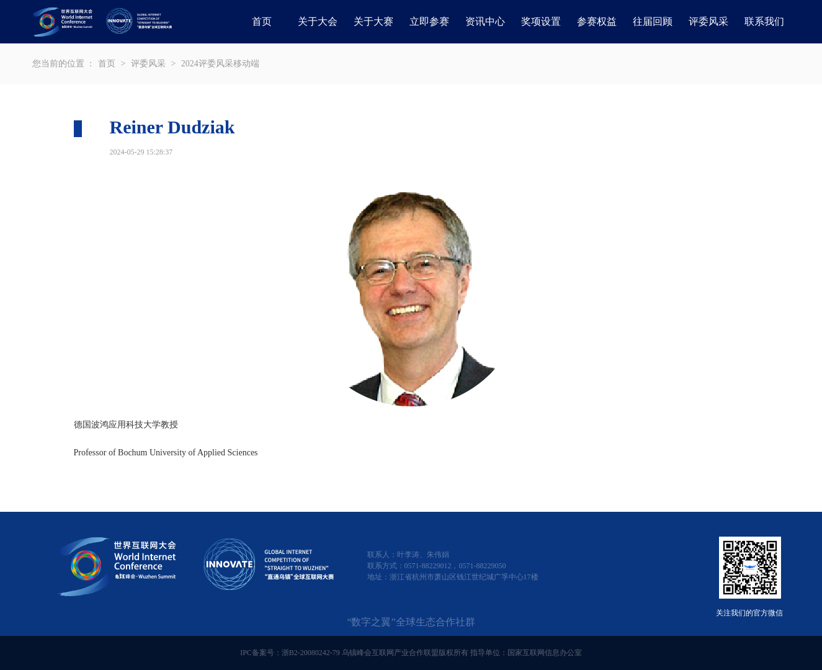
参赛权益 (597, 21)
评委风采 (708, 21)
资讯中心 (485, 21)
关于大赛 (373, 21)
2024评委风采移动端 (220, 63)
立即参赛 (429, 21)
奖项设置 (541, 21)
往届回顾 (652, 21)
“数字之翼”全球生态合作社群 (411, 622)
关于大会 (317, 21)
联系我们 (764, 21)
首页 (262, 21)
